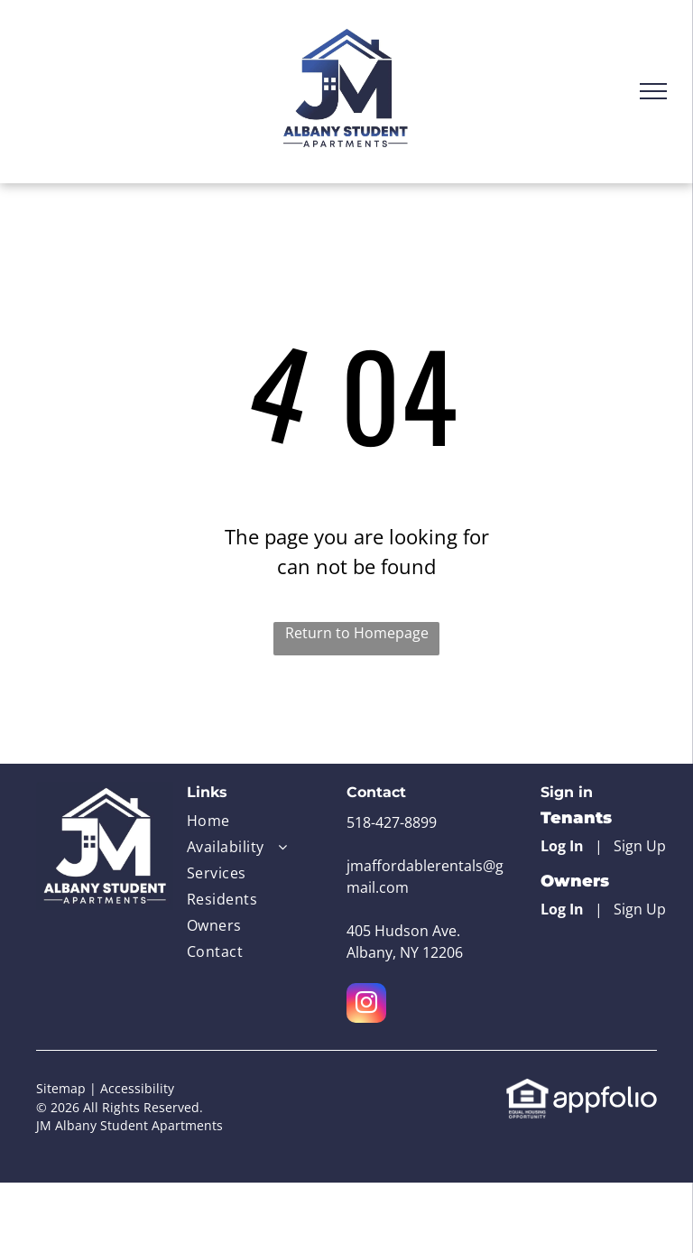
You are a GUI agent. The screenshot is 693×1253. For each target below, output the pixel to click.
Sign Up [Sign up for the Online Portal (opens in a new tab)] (640, 846)
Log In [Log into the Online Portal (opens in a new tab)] (562, 846)
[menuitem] (245, 823)
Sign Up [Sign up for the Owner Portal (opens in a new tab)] (640, 909)
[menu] (653, 91)
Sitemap (61, 1088)
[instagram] (366, 1005)
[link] (527, 1088)
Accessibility (137, 1088)
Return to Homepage (357, 633)
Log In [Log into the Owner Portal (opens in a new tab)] (562, 909)
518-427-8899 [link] (391, 822)
